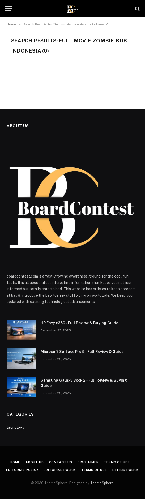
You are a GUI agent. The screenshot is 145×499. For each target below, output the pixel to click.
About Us (34, 462)
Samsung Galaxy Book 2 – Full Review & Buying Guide (84, 383)
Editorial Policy (22, 470)
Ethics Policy (125, 470)
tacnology (15, 427)
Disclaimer (88, 462)
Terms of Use (117, 462)
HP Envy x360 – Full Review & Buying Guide (79, 323)
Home (15, 462)
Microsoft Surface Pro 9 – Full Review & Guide (82, 351)
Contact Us (60, 462)
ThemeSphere (102, 483)
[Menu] (8, 9)
